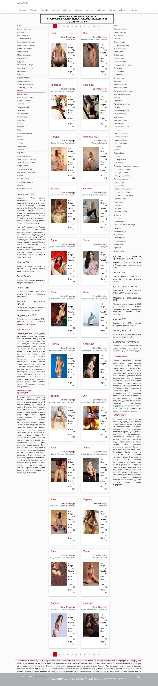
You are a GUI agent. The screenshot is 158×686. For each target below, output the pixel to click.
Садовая (117, 208)
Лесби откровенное (25, 84)
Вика (53, 499)
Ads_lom (123, 10)
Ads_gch (33, 10)
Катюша (55, 188)
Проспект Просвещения (66, 143)
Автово (116, 26)
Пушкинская (70, 298)
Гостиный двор (59, 506)
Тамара (55, 395)
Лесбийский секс (24, 39)
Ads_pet (112, 10)
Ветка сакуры (22, 117)
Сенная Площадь (84, 402)
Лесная (117, 107)
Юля (53, 447)
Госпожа (20, 127)
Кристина (56, 85)
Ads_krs (134, 10)
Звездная (103, 195)
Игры (19, 130)
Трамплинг (21, 146)
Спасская (117, 215)
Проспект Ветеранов (99, 143)
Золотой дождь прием (26, 162)
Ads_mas (78, 10)
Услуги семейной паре (26, 42)
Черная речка (60, 247)
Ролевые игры (23, 179)
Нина (54, 33)
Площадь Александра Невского (126, 166)
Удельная (103, 91)
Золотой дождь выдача (26, 159)
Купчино (64, 609)
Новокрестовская (121, 137)
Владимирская (120, 49)
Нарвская (117, 130)
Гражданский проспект (90, 298)
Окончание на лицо (25, 68)
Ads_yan (67, 10)
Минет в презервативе (26, 45)
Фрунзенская (119, 235)
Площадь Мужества (122, 176)
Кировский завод (120, 88)
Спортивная (118, 218)
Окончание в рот (24, 71)
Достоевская (57, 558)
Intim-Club (22, 3)
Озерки (53, 143)
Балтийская (118, 36)
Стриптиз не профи (25, 81)
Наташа (55, 136)
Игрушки (20, 62)
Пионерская (118, 163)
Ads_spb (22, 10)
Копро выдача (23, 166)
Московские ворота (121, 127)
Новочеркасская (120, 140)
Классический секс (24, 29)
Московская (70, 39)
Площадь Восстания (99, 350)
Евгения (87, 188)
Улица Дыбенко (120, 231)
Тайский (20, 104)
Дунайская (118, 75)
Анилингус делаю (24, 156)
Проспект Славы (120, 199)
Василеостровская (121, 45)
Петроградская (120, 160)
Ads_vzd (55, 10)
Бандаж (20, 123)
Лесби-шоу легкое (24, 88)
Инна (86, 292)
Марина (87, 499)
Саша (86, 240)
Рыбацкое (118, 205)
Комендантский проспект (84, 39)
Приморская (119, 182)
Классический (22, 94)
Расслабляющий (24, 101)
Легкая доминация (24, 133)
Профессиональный (25, 97)
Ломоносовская (120, 114)
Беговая (117, 39)
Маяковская (86, 350)
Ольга (86, 447)
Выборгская (118, 55)
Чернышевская (101, 454)
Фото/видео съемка (25, 182)
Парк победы (59, 91)
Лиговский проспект (100, 402)
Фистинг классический (26, 172)
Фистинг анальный (24, 169)
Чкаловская (70, 247)
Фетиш (20, 143)
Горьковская (119, 58)
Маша (86, 551)
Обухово (117, 146)
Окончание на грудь (25, 65)
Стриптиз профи (23, 78)
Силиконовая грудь (25, 188)
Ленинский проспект (122, 104)
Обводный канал (120, 143)
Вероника (88, 85)
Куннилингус (22, 58)
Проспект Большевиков (123, 189)
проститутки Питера (95, 666)
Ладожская (103, 506)
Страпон (20, 153)
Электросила (70, 91)
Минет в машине (24, 55)
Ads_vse (89, 10)
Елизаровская (119, 78)
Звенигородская (69, 558)
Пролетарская (119, 186)
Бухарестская (119, 42)
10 (94, 26)
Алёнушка (88, 344)
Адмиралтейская (120, 29)
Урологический (23, 107)
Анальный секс (23, 32)
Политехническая (121, 179)
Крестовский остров (122, 94)
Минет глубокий (23, 52)
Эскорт (20, 185)
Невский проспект (121, 133)
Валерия (88, 603)
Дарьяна (55, 603)
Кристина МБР (91, 136)
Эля (85, 33)
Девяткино (103, 298)
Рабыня (20, 140)
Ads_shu (44, 10)
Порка (19, 136)
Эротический (22, 114)
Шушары (117, 248)
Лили (53, 551)
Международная (120, 120)
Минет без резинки (24, 48)
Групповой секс (23, 35)
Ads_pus (101, 10)
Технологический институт (55, 298)
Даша (54, 240)
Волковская (118, 52)
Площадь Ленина (121, 173)
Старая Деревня (101, 39)
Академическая (120, 32)
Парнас (117, 156)
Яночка (55, 344)
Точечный (21, 110)
